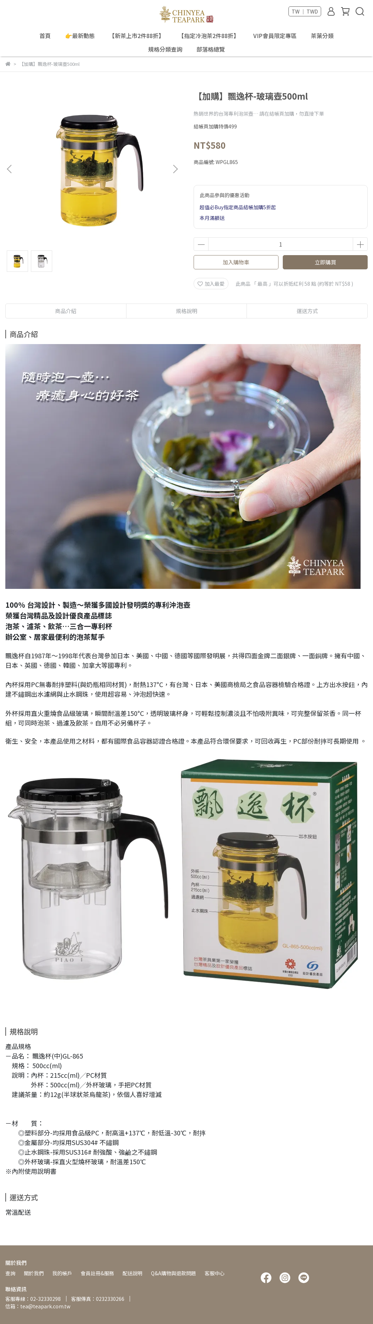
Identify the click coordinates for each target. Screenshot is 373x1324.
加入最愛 (211, 283)
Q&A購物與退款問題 (173, 1273)
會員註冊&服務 (97, 1273)
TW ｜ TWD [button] (305, 11)
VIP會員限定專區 (275, 35)
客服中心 (215, 1273)
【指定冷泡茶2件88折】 (208, 35)
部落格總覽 (210, 49)
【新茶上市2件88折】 (136, 35)
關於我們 (34, 1273)
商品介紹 (65, 311)
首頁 (45, 35)
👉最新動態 (80, 35)
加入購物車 (236, 262)
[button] (175, 169)
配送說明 (132, 1273)
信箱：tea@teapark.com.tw (37, 1306)
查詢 (10, 1273)
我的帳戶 (62, 1273)
